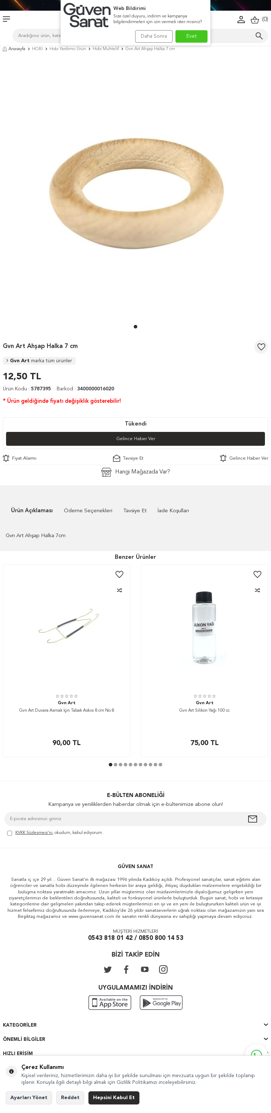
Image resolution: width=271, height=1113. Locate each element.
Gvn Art (39, 360)
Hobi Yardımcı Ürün (68, 49)
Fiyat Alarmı (19, 458)
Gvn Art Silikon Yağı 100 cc (204, 710)
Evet (191, 36)
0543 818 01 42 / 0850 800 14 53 (135, 938)
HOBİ (37, 49)
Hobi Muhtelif (106, 49)
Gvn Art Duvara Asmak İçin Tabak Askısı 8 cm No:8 (66, 710)
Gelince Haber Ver (135, 439)
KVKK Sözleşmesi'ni (33, 833)
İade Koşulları (173, 511)
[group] (135, 190)
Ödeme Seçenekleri (88, 511)
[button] (135, 326)
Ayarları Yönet (28, 1097)
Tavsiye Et (128, 458)
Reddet (70, 1097)
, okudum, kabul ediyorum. (55, 833)
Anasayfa (14, 49)
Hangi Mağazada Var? (135, 472)
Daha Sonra (154, 36)
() (259, 19)
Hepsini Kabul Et (114, 1097)
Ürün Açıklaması (32, 511)
